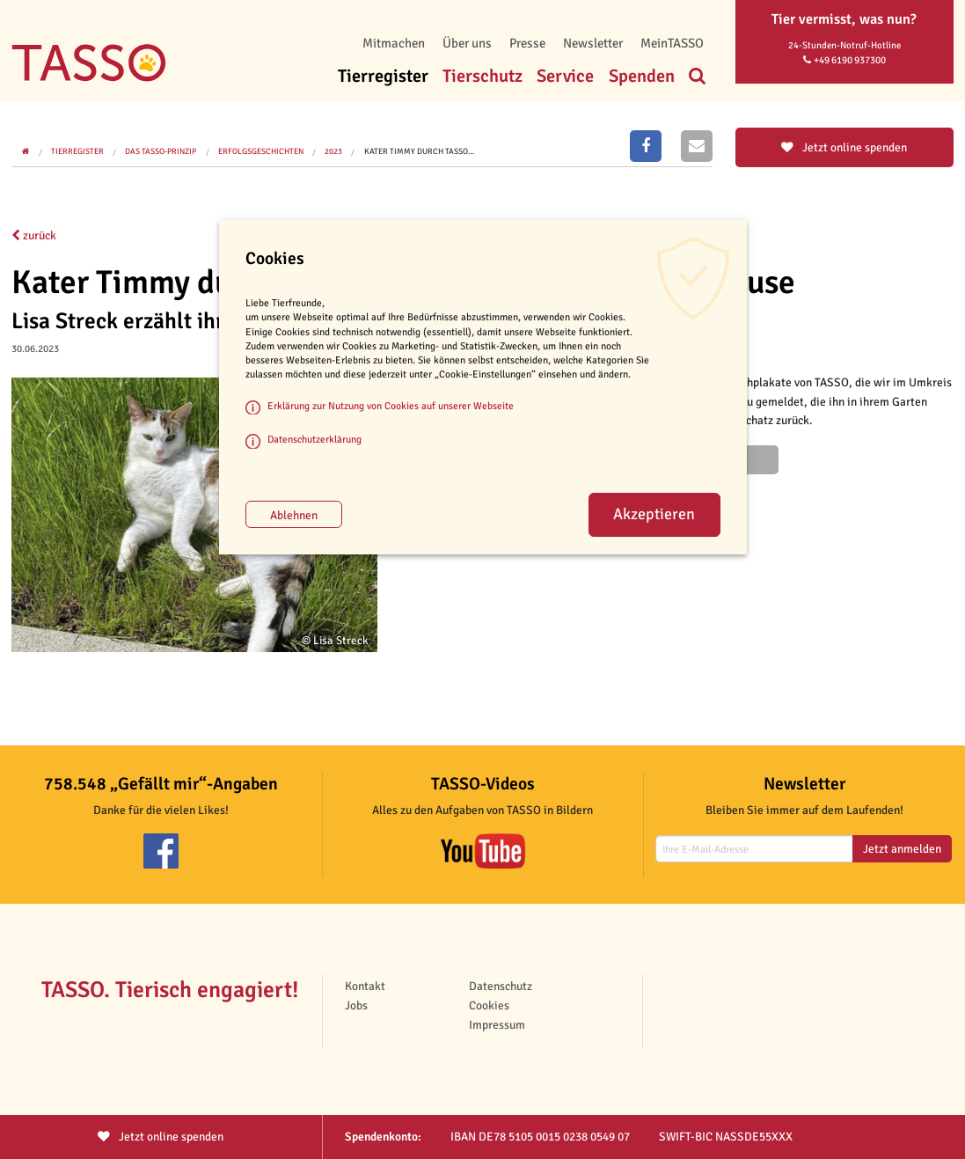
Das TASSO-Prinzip (160, 151)
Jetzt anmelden (902, 848)
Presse (527, 43)
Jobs (356, 1005)
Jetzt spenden (160, 1136)
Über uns (467, 43)
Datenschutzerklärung (314, 439)
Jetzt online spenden (844, 147)
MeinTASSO (672, 43)
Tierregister (383, 76)
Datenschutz (500, 986)
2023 (333, 151)
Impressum (497, 1024)
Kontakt (365, 986)
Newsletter (593, 43)
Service (565, 76)
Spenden (642, 76)
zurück (33, 235)
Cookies (489, 1005)
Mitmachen (393, 43)
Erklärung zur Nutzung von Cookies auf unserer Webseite (390, 406)
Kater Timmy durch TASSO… (419, 151)
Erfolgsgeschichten (260, 151)
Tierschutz (482, 76)
